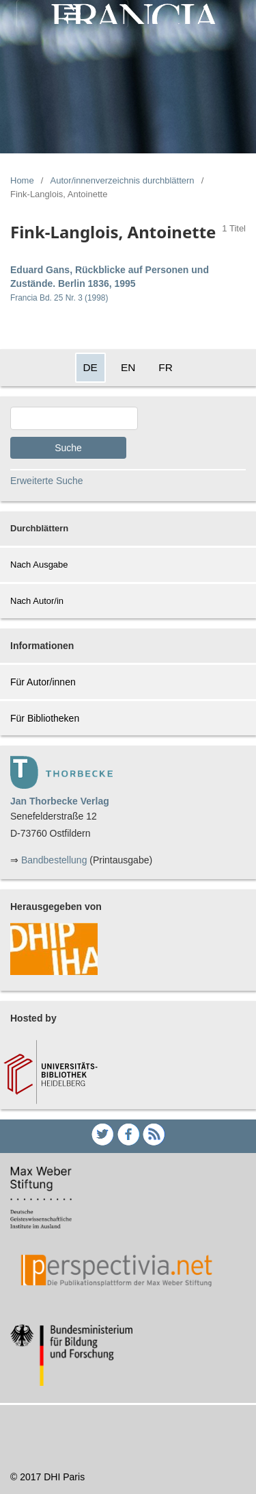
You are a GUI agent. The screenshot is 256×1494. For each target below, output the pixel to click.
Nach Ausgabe (39, 564)
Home (22, 180)
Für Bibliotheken (44, 718)
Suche (68, 447)
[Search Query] (74, 418)
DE (90, 367)
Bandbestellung (54, 859)
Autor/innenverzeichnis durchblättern (123, 180)
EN (128, 367)
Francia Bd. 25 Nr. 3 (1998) (59, 298)
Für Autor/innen (43, 681)
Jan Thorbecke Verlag (59, 801)
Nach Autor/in (36, 601)
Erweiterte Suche (46, 480)
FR (165, 367)
